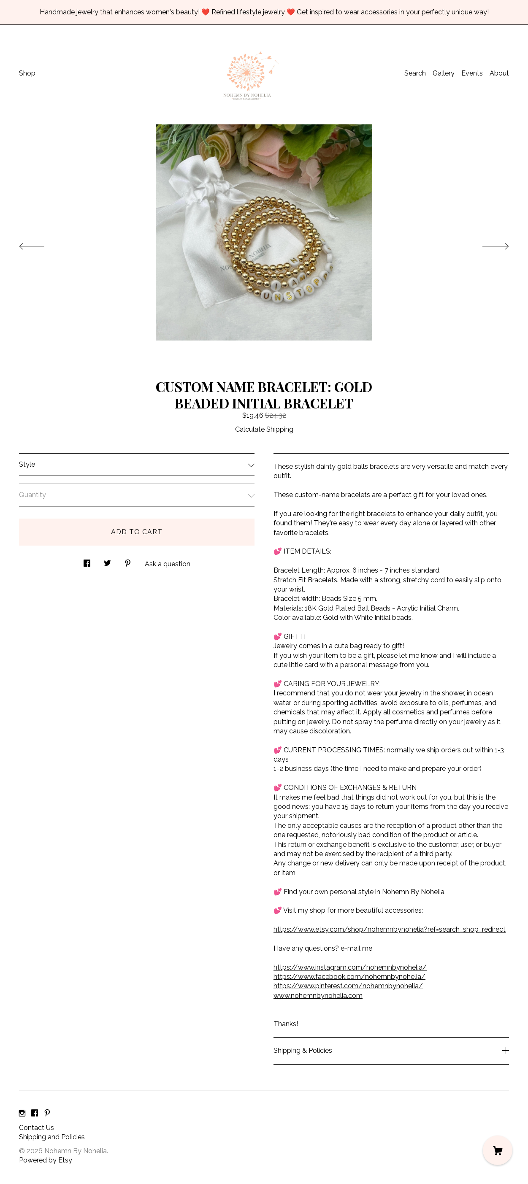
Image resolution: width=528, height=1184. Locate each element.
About (499, 73)
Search (415, 73)
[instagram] (22, 1114)
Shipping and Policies (52, 1137)
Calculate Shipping (264, 429)
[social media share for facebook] (87, 561)
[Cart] (497, 1150)
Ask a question (167, 564)
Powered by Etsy (45, 1160)
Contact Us (36, 1128)
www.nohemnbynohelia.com (318, 996)
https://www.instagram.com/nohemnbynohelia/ (350, 967)
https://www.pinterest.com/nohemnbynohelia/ (348, 986)
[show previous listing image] (40, 244)
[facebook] (34, 1114)
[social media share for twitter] (107, 561)
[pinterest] (47, 1114)
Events (472, 73)
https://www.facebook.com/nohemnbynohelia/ (349, 977)
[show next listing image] (488, 244)
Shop (27, 73)
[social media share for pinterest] (128, 561)
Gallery (444, 73)
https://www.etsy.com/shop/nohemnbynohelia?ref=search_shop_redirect (389, 929)
